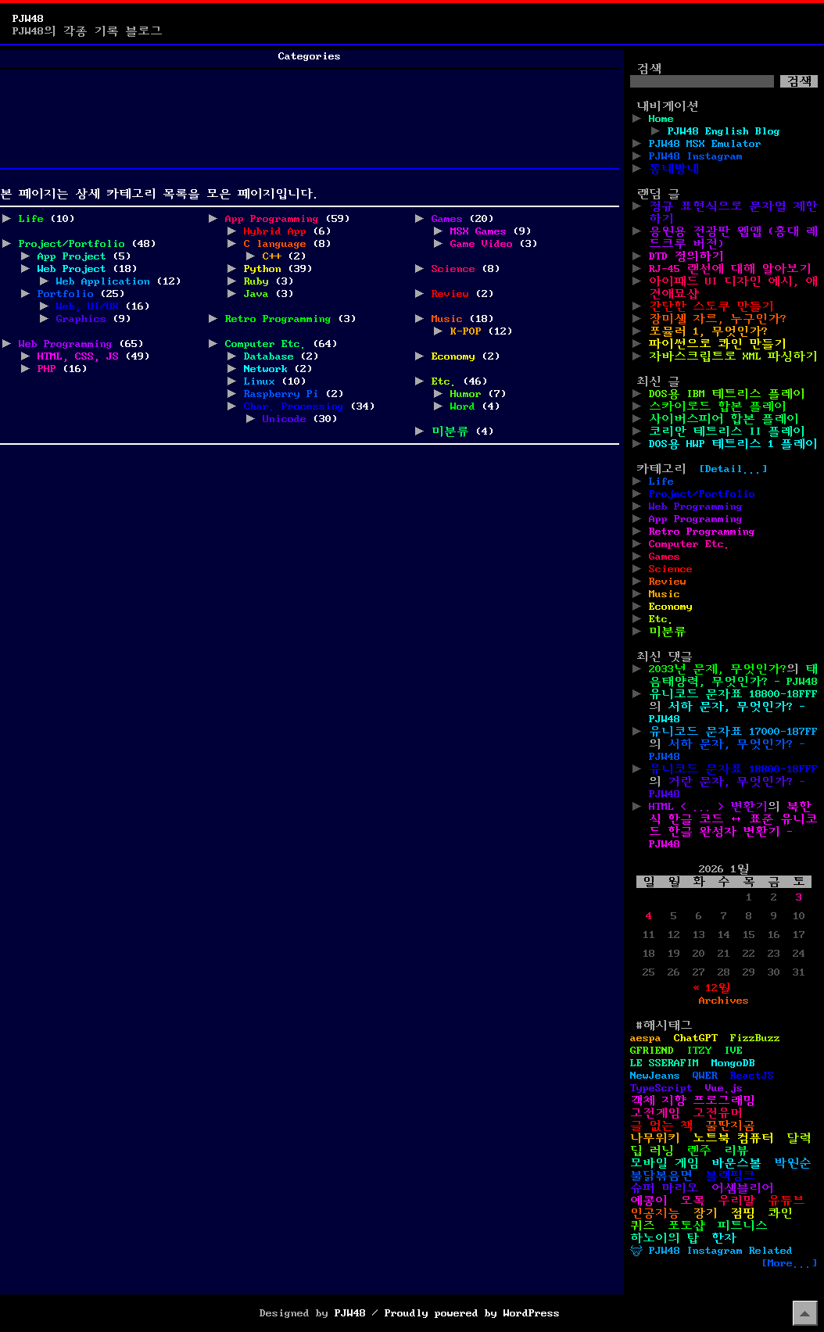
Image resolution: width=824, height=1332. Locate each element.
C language (275, 244)
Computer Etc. (265, 344)
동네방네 (674, 169)
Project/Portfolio (72, 244)
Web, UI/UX (87, 306)
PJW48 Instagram (696, 156)
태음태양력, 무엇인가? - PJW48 (733, 675)
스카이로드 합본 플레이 (717, 406)
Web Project (72, 269)
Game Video (481, 244)
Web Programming (66, 344)
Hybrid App (275, 231)
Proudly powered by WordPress (472, 1313)
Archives (724, 1000)
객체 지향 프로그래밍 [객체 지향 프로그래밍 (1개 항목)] (692, 1100)
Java (256, 294)
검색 (648, 69)
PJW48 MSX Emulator (705, 144)
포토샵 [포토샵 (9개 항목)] (686, 1225)
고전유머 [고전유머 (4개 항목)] (718, 1113)
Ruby (256, 281)
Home (661, 119)
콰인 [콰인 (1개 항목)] (780, 1213)
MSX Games (478, 231)
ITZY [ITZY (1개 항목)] (698, 1050)
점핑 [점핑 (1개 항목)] (742, 1213)
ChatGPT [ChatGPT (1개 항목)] (696, 1038)
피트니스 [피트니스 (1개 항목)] (743, 1225)
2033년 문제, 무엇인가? (717, 669)
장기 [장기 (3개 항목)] (705, 1213)
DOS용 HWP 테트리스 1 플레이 (733, 444)
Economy (453, 356)
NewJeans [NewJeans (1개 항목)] (655, 1075)
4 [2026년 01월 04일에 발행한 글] (649, 916)
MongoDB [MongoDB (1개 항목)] (733, 1063)
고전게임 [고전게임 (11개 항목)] (655, 1113)
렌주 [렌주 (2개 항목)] (698, 1150)
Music (447, 319)
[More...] (789, 1263)
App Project (72, 256)
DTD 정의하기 (686, 256)
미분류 (450, 431)
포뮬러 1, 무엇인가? (708, 331)
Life (31, 219)
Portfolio (66, 294)
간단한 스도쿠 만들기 (711, 306)
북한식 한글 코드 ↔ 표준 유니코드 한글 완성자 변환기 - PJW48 (733, 825)
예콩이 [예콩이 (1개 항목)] (649, 1200)
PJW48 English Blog (724, 131)
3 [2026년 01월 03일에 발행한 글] (799, 897)
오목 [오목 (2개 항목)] (692, 1200)
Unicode (284, 419)
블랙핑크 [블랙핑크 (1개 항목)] (730, 1175)
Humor (466, 394)
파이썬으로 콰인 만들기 (717, 344)
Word (462, 406)
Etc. (444, 381)
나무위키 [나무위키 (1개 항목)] (655, 1138)
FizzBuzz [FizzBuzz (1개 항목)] (755, 1038)
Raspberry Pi (281, 394)
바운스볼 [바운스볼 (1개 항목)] (736, 1163)
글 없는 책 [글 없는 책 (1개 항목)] (661, 1125)
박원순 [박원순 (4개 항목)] (792, 1163)
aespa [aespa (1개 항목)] (645, 1038)
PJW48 (28, 19)
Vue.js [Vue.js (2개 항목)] (724, 1088)
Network (266, 369)
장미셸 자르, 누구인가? (717, 319)
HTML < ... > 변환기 (708, 806)
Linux (259, 381)
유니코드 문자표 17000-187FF (733, 731)
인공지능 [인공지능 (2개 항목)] (655, 1213)
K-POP (466, 331)
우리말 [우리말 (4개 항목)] (736, 1200)
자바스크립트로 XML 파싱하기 (733, 356)
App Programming (272, 219)
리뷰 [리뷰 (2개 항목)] (736, 1150)
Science (453, 269)
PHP (47, 369)
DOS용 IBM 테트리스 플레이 (727, 394)
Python (262, 269)
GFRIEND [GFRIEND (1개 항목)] (652, 1050)
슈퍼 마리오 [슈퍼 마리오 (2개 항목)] (664, 1188)
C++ (272, 256)
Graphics (81, 319)
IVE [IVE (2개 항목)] (733, 1050)
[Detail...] (733, 469)
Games (447, 219)
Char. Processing (294, 406)
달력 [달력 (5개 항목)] (798, 1138)
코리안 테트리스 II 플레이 (727, 431)
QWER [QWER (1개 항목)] (705, 1075)
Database (269, 356)
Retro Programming (278, 319)
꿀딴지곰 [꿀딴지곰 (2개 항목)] (730, 1125)
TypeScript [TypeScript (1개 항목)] (661, 1088)
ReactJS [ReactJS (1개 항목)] (752, 1075)
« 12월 (711, 988)
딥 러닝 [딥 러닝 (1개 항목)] (652, 1150)
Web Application (103, 281)
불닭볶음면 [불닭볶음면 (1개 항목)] (661, 1175)
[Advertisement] (309, 125)
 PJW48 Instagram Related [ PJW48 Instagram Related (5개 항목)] (711, 1250)
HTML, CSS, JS (78, 356)
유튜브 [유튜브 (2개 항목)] (786, 1200)
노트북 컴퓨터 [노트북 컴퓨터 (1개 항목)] (733, 1138)
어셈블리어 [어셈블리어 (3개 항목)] (742, 1188)
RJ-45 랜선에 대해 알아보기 (730, 269)
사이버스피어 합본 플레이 (724, 419)
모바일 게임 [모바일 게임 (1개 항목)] (664, 1163)
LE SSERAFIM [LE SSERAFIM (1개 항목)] (664, 1063)
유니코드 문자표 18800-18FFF (733, 694)
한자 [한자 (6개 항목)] (723, 1238)
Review (450, 294)
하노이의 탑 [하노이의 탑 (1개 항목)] (664, 1238)
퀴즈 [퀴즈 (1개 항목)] (642, 1225)
